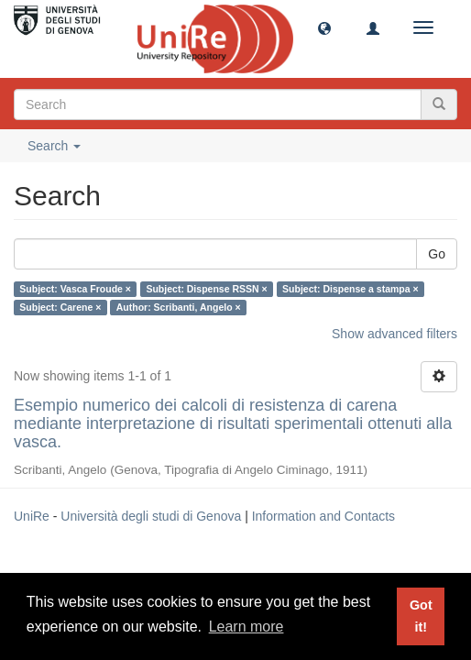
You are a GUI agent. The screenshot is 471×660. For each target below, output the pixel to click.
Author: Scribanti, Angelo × (178, 307)
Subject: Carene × (60, 307)
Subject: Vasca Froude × (75, 288)
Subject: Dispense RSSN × (206, 288)
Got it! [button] (421, 616)
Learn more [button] (246, 626)
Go (436, 254)
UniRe (31, 516)
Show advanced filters (394, 333)
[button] (324, 27)
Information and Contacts (323, 516)
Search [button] (54, 145)
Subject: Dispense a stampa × (350, 288)
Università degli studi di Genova (150, 516)
